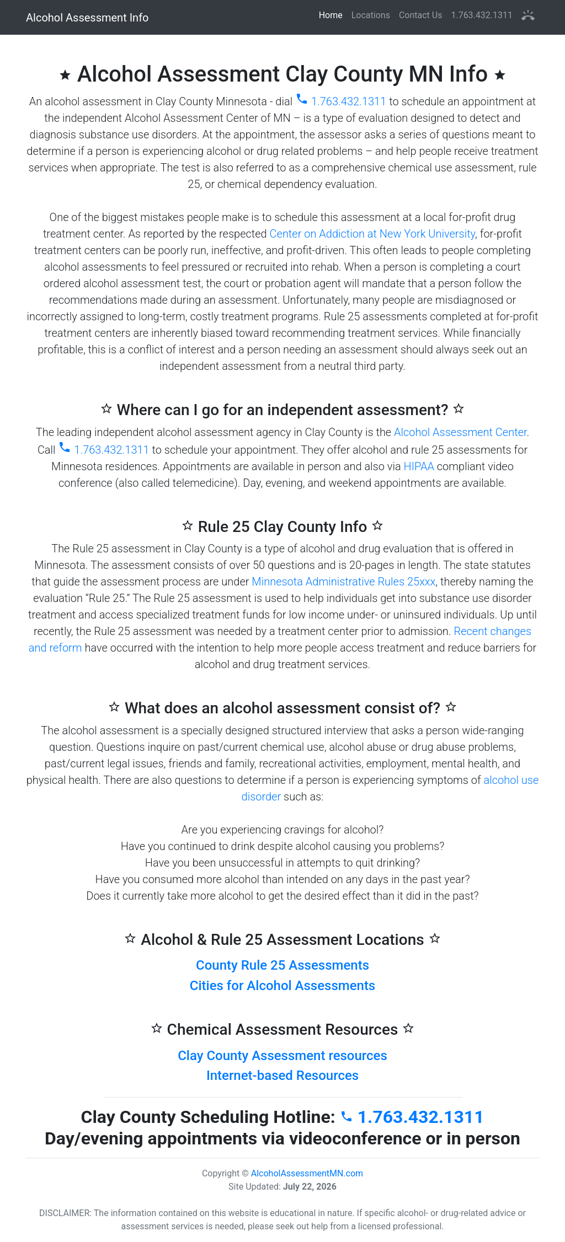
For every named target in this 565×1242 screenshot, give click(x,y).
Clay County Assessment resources (282, 1055)
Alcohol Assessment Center (460, 432)
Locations (370, 15)
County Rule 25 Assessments (282, 965)
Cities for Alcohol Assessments (282, 985)
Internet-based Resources (282, 1075)
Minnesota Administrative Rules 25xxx (343, 581)
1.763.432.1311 (482, 15)
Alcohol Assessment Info (87, 17)
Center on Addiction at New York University (373, 233)
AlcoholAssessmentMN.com (307, 1173)
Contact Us (421, 15)
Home (333, 14)
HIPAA (419, 466)
